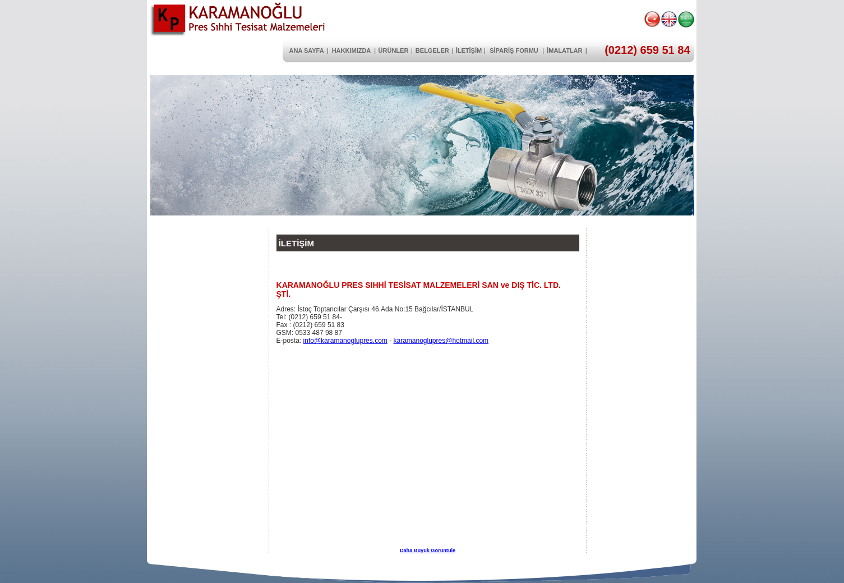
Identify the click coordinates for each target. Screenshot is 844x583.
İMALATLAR (564, 50)
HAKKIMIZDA (351, 50)
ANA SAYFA (306, 50)
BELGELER (432, 50)
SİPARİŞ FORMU (514, 50)
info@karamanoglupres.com (345, 341)
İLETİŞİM (469, 50)
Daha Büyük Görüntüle (427, 550)
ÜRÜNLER (394, 50)
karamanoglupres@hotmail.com (440, 341)
